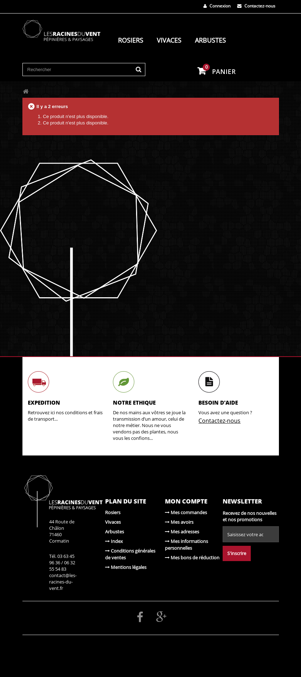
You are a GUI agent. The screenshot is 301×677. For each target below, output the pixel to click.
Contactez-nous (256, 6)
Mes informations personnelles (186, 544)
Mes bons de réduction (192, 557)
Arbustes (210, 40)
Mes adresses (182, 531)
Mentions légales (125, 567)
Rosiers (130, 40)
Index (114, 541)
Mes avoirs (179, 522)
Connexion (216, 6)
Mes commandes (186, 512)
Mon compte (186, 501)
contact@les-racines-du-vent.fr (63, 581)
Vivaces (169, 40)
